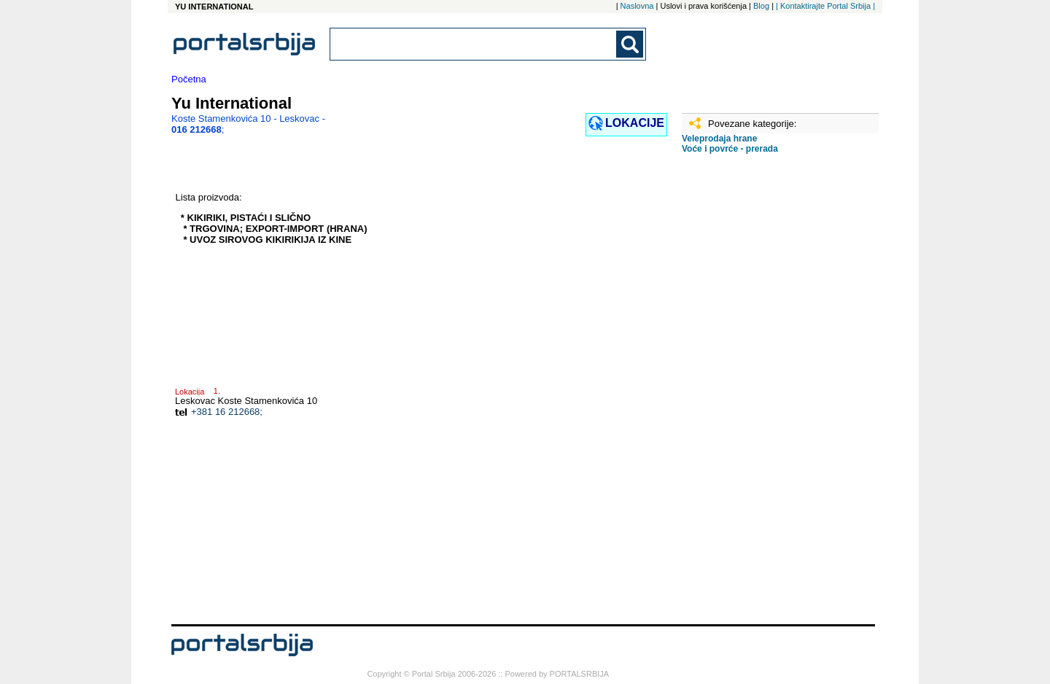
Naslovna (637, 5)
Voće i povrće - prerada (730, 149)
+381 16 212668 (225, 411)
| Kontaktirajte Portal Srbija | (825, 5)
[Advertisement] (754, 394)
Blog (761, 5)
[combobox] (474, 44)
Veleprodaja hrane (719, 138)
